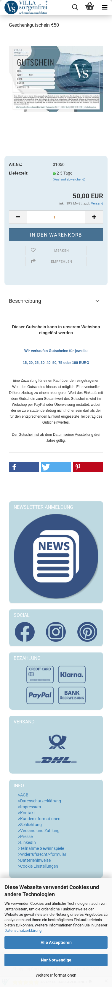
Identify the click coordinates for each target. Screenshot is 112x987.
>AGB (23, 795)
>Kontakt (26, 812)
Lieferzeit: (18, 173)
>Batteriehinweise (34, 860)
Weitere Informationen (56, 975)
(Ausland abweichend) (69, 179)
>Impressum (29, 806)
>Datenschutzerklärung (39, 801)
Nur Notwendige (56, 960)
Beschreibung (25, 301)
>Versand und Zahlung (39, 830)
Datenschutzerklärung (22, 930)
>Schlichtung (30, 824)
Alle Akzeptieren (56, 942)
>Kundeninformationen (39, 818)
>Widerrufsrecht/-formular (42, 854)
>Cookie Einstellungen (38, 866)
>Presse (25, 836)
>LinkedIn (27, 842)
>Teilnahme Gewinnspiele (41, 848)
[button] (24, 467)
